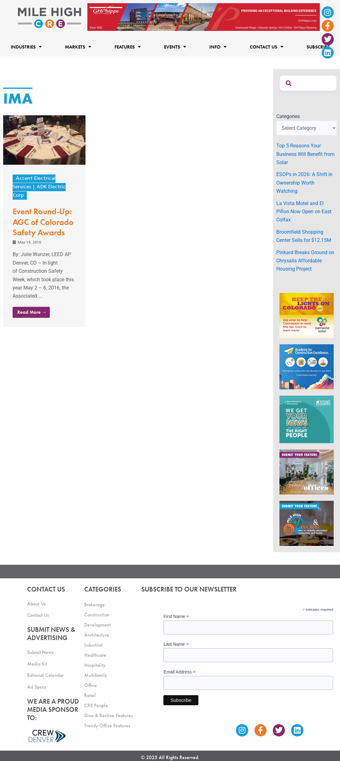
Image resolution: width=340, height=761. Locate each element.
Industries (26, 46)
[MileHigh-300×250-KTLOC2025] (306, 315)
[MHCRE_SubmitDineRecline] (306, 523)
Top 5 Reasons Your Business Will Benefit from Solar (305, 154)
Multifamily (95, 675)
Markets (78, 46)
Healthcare (95, 655)
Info (217, 46)
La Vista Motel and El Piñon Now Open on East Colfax (303, 211)
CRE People (96, 705)
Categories (288, 116)
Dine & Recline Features (108, 715)
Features (127, 46)
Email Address (179, 672)
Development (97, 624)
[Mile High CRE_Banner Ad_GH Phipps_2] (203, 17)
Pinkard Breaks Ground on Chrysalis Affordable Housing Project (305, 260)
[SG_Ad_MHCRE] (306, 419)
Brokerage (94, 604)
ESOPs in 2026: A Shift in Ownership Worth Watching (304, 182)
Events (175, 46)
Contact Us (266, 46)
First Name (176, 617)
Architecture (96, 635)
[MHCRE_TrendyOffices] (306, 471)
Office (90, 685)
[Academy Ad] (306, 366)
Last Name (176, 644)
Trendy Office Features (107, 725)
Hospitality (95, 665)
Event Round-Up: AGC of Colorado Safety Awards (43, 222)
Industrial (93, 645)
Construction (96, 614)
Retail (90, 695)
